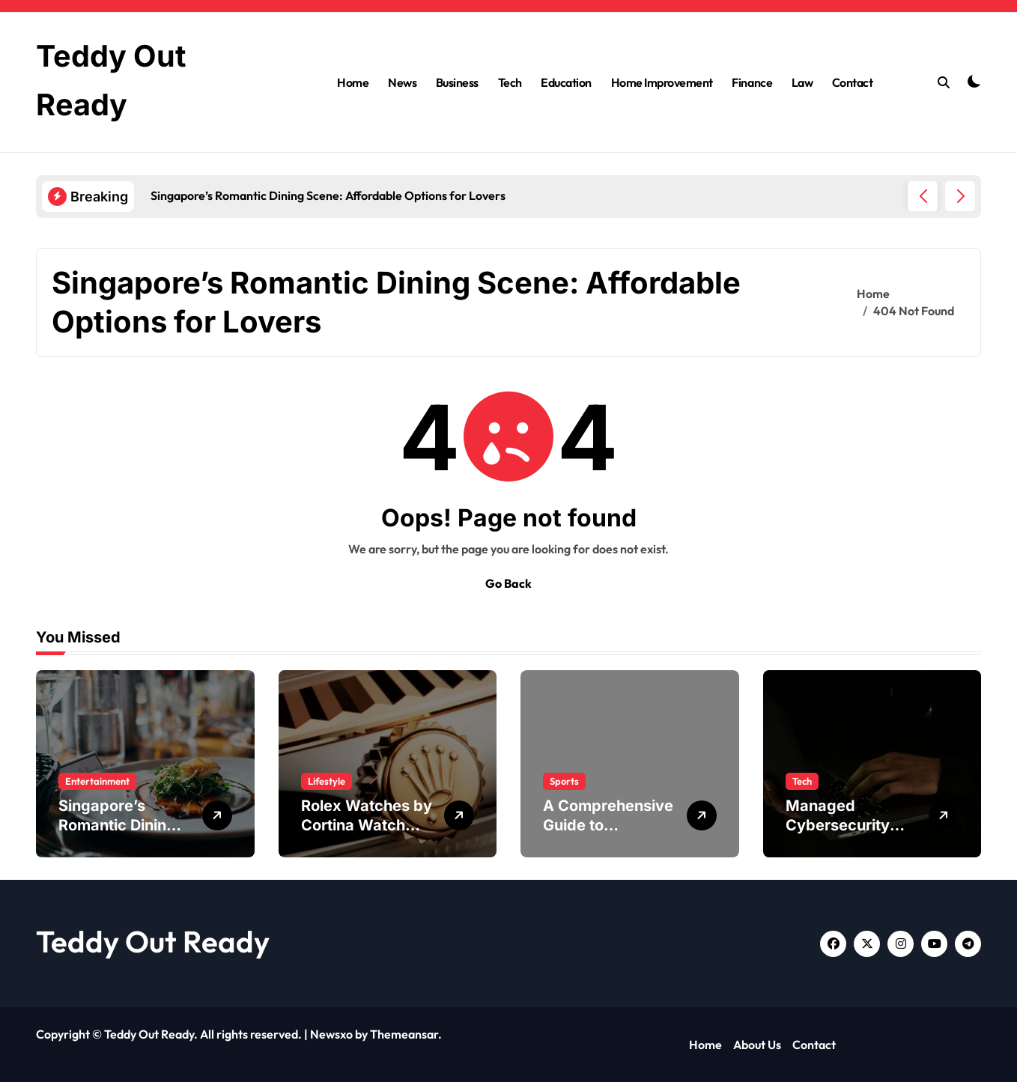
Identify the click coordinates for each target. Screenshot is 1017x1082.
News (402, 81)
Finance (752, 81)
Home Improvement (662, 81)
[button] (960, 196)
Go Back (508, 583)
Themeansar (404, 1034)
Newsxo (331, 1034)
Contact (852, 81)
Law (802, 81)
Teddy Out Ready (153, 941)
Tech (510, 81)
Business (457, 81)
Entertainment (97, 781)
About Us (757, 1044)
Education (566, 81)
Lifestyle (326, 781)
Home (352, 81)
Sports (564, 781)
